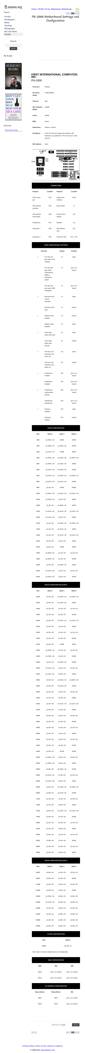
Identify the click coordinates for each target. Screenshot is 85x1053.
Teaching (8, 25)
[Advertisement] (55, 44)
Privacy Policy (28, 1046)
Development (9, 19)
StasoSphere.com (48, 1050)
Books (6, 22)
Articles (7, 17)
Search (59, 1046)
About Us (51, 1046)
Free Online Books (11, 130)
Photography (9, 28)
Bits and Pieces (10, 31)
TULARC (7, 34)
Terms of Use (41, 1046)
